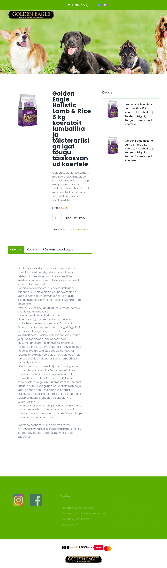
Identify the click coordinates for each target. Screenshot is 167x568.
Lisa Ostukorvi (76, 218)
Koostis (32, 249)
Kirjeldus (16, 249)
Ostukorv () (78, 5)
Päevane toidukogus (58, 249)
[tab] (16, 249)
